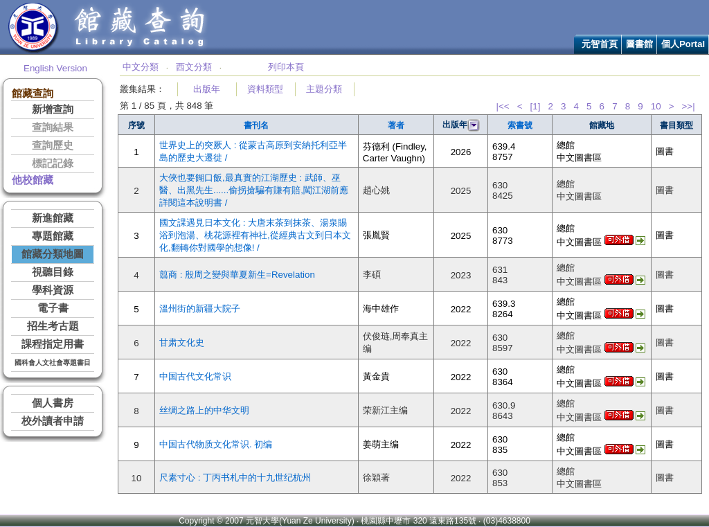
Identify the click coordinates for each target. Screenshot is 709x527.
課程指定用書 (52, 344)
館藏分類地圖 (52, 254)
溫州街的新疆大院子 (199, 308)
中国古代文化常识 (195, 376)
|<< (502, 106)
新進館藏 (52, 218)
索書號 (520, 125)
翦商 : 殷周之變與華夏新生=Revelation (237, 274)
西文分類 (194, 67)
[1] (535, 106)
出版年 (206, 89)
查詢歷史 (52, 145)
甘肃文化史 (181, 342)
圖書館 (639, 44)
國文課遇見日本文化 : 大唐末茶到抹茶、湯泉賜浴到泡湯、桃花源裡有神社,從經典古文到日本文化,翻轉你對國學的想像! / (255, 235)
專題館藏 (52, 236)
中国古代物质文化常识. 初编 (215, 444)
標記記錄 (52, 163)
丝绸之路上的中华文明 (204, 410)
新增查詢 (52, 109)
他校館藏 (32, 180)
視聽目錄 (52, 272)
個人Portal (683, 44)
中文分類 (141, 67)
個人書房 (52, 403)
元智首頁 (600, 44)
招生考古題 (53, 326)
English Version (55, 68)
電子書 (53, 308)
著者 (396, 125)
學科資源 (52, 290)
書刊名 (256, 125)
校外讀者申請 (52, 421)
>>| (688, 106)
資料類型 (265, 89)
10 (656, 106)
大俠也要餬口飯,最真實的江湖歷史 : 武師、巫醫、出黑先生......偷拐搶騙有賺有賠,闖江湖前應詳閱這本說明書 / (253, 190)
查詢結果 (52, 127)
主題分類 (324, 89)
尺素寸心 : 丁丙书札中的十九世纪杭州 (235, 477)
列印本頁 (286, 67)
